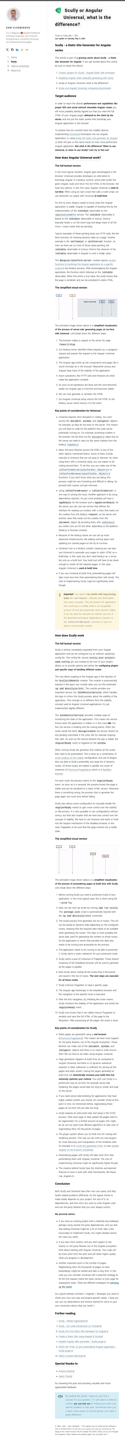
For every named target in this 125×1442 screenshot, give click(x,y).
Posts (14, 61)
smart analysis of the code (68, 758)
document (97, 436)
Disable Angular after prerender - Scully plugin (81, 1341)
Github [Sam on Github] (12, 49)
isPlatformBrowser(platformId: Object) (83, 473)
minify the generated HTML (89, 1146)
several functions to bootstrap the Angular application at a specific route (85, 264)
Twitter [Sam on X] (7, 49)
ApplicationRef (64, 214)
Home (14, 57)
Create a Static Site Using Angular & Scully (80, 1336)
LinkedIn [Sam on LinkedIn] (17, 49)
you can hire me (82, 1403)
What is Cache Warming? (71, 1356)
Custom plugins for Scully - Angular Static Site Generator (87, 72)
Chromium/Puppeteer (78, 769)
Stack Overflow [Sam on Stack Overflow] (22, 49)
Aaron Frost (64, 1376)
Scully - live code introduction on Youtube (79, 1326)
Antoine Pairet (65, 1371)
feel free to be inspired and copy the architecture (92, 1429)
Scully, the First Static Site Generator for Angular (82, 1331)
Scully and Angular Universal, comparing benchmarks (85, 88)
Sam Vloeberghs (18, 27)
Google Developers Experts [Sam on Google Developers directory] (27, 49)
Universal (73, 134)
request (71, 444)
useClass (107, 522)
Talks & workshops (20, 66)
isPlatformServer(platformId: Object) (83, 469)
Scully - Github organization (72, 1321)
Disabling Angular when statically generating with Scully (86, 78)
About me (15, 70)
